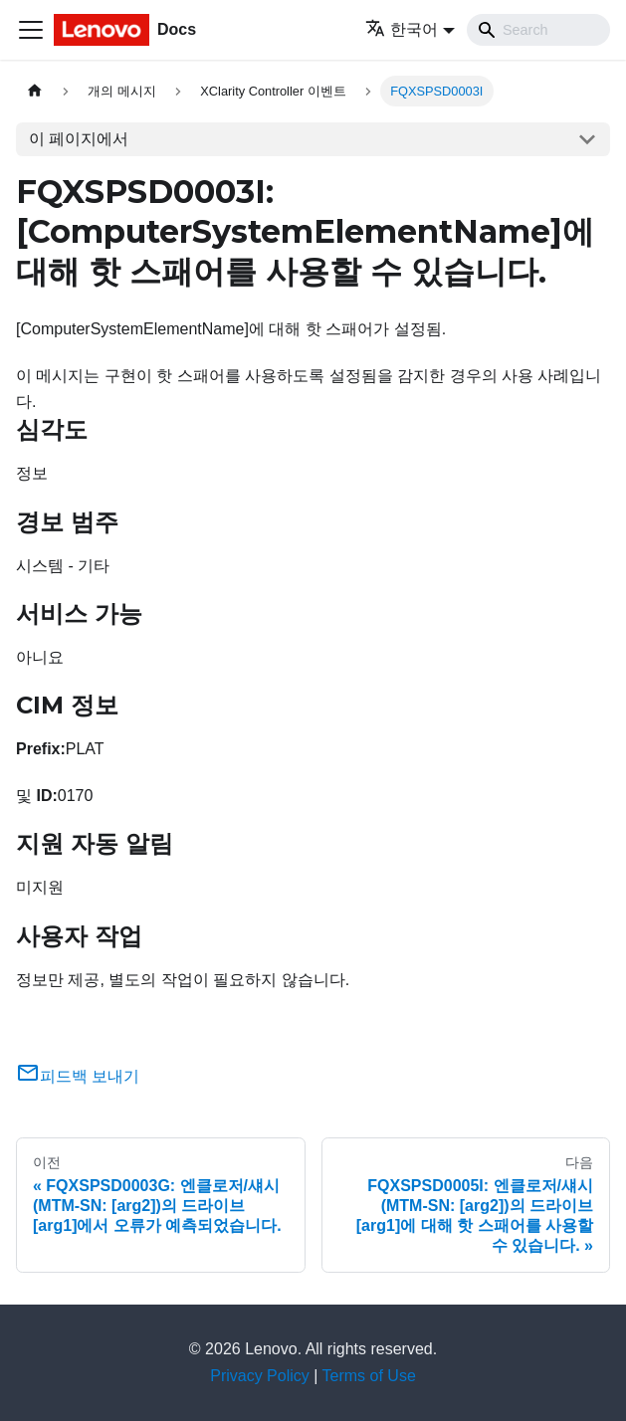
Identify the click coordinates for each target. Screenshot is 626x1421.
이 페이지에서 (78, 138)
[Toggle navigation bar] (31, 30)
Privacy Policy (260, 1375)
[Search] (538, 30)
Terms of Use (369, 1375)
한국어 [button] (401, 29)
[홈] (35, 91)
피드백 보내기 (77, 1076)
